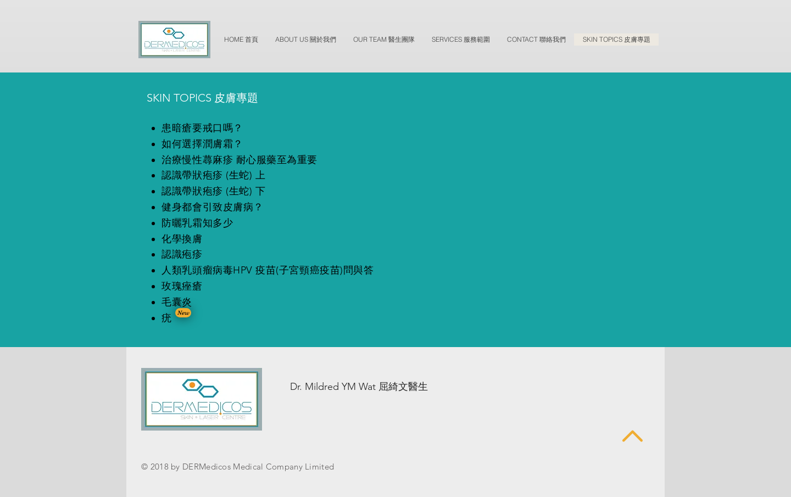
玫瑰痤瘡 (181, 286)
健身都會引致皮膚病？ (212, 207)
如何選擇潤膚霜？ (202, 144)
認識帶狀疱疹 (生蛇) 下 (213, 191)
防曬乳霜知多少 (197, 223)
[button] (183, 312)
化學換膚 (181, 239)
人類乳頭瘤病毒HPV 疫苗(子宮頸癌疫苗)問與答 (267, 270)
